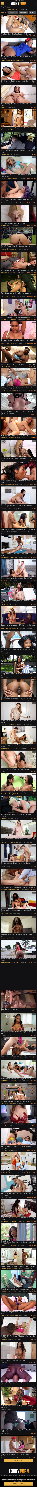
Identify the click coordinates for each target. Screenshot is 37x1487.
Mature (3, 771)
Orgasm (19, 1291)
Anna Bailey (13, 1221)
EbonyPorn (18, 3)
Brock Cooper (5, 1103)
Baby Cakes (4, 1011)
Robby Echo (4, 748)
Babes (22, 60)
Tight (11, 107)
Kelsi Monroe (13, 557)
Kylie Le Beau (5, 484)
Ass (2, 36)
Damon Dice (4, 390)
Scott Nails (4, 1173)
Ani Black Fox (5, 154)
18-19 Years (4, 415)
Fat (7, 771)
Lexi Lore (4, 178)
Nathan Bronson (14, 60)
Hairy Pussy (18, 130)
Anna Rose (4, 1291)
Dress (22, 272)
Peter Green (4, 249)
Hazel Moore (4, 1126)
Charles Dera (5, 700)
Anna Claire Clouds (6, 437)
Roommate (4, 1362)
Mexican (18, 700)
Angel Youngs (15, 1058)
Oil (10, 1035)
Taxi (11, 154)
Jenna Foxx (13, 343)
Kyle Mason (4, 913)
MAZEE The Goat (6, 628)
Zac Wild (3, 130)
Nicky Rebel (4, 653)
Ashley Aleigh (13, 748)
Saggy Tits (13, 12)
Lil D (2, 1035)
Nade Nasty (4, 203)
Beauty (25, 1315)
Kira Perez (15, 1268)
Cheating (20, 484)
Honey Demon (5, 296)
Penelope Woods (6, 508)
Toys (15, 366)
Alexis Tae (16, 437)
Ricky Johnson (11, 178)
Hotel (33, 12)
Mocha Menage (5, 889)
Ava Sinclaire (5, 1221)
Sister (11, 1126)
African (23, 962)
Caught (12, 83)
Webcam (16, 154)
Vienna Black (5, 1080)
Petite (24, 390)
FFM (25, 794)
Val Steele (12, 203)
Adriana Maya (5, 107)
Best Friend (25, 130)
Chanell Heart (5, 60)
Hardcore (3, 460)
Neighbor (10, 818)
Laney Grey (4, 724)
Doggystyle (22, 628)
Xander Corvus (15, 889)
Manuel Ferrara (5, 1058)
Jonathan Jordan (15, 962)
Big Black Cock (26, 557)
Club (23, 296)
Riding (16, 107)
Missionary (23, 178)
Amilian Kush (5, 83)
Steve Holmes (5, 343)
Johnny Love (4, 580)
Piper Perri (4, 225)
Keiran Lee (13, 484)
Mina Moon (4, 1150)
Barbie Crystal (5, 366)
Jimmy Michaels (14, 794)
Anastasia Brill (5, 272)
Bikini (19, 508)
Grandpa (24, 12)
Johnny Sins (13, 319)
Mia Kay (10, 1173)
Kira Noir (12, 1103)
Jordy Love (12, 938)
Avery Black (4, 794)
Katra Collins (13, 842)
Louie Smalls (5, 842)
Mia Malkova (4, 319)
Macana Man (5, 557)
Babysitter (15, 225)
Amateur (3, 1433)
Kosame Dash (13, 249)
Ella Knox (12, 700)
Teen (2, 533)
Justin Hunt (4, 938)
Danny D (13, 272)
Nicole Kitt (10, 130)
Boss (9, 225)
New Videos (12, 9)
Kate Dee (4, 818)
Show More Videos (18, 1461)
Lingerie (22, 437)
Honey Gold (12, 390)
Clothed (18, 296)
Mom (10, 913)
